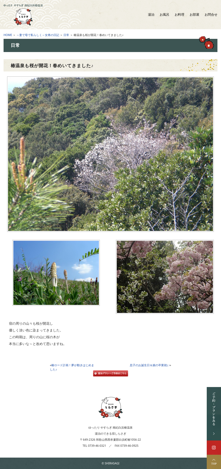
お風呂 (164, 14)
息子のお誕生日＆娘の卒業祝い (150, 365)
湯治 (151, 14)
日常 (66, 35)
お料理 (179, 14)
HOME (8, 35)
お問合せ (211, 14)
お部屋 (194, 14)
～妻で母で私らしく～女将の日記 (37, 35)
